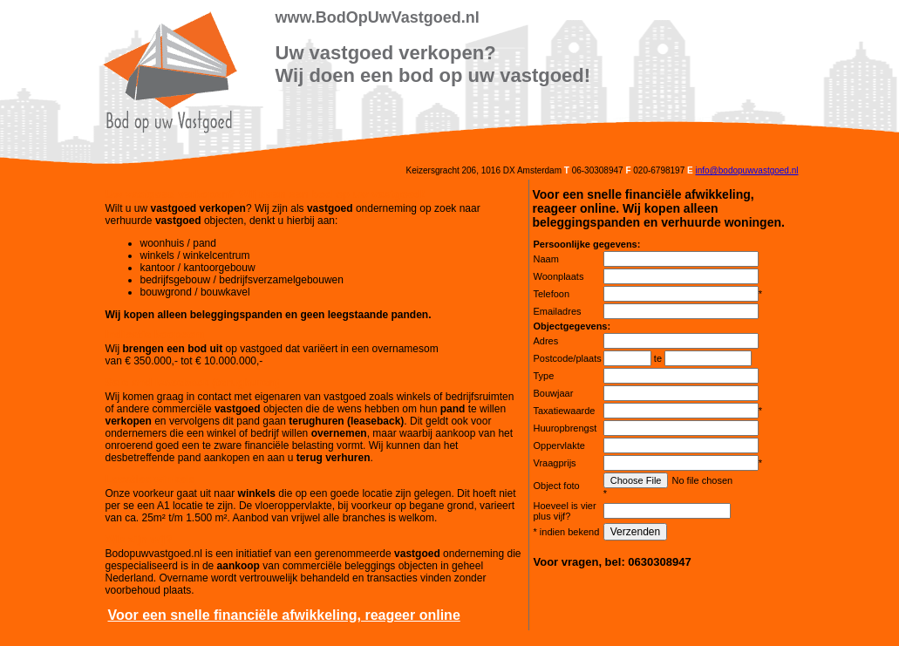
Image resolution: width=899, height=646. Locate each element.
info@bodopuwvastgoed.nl (746, 170)
